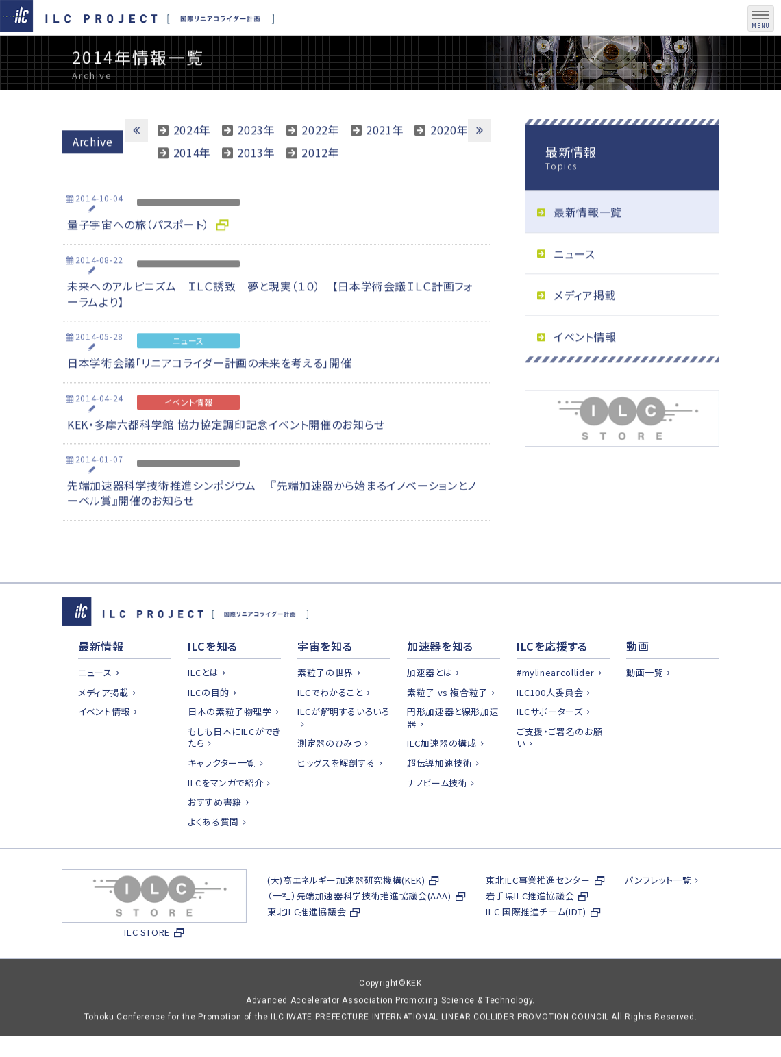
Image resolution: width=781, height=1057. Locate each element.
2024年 (192, 161)
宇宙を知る (324, 679)
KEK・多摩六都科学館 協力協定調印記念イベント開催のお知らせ (226, 455)
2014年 (192, 183)
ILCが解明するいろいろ (343, 744)
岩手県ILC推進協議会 (530, 928)
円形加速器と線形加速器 (453, 750)
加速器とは (429, 705)
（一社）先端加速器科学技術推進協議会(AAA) (359, 928)
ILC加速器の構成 (442, 775)
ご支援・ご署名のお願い (559, 770)
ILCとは (203, 705)
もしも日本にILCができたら (234, 770)
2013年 (256, 183)
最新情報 (101, 679)
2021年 (385, 161)
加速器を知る (440, 679)
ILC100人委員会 (550, 725)
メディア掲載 (585, 327)
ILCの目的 (209, 725)
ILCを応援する (552, 679)
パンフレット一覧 (658, 912)
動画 (637, 679)
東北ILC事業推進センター (538, 912)
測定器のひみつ (329, 775)
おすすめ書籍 (215, 834)
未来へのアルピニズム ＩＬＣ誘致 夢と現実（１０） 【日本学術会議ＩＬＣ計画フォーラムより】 (270, 325)
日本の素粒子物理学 (230, 744)
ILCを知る (213, 679)
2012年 (320, 183)
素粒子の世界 (325, 705)
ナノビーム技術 (437, 815)
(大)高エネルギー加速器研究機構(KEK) (346, 912)
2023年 (256, 161)
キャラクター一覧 (222, 795)
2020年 (449, 161)
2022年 (320, 161)
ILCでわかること (330, 725)
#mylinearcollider (556, 705)
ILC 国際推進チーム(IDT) (536, 944)
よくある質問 (213, 854)
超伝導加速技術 (439, 795)
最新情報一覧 (588, 243)
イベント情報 (585, 368)
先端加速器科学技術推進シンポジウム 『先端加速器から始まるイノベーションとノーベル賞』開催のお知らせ (272, 524)
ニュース (574, 285)
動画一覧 (645, 705)
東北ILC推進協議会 (306, 944)
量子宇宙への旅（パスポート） (138, 255)
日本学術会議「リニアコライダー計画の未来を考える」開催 (209, 394)
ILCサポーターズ (550, 744)
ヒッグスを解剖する (336, 795)
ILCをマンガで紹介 (225, 815)
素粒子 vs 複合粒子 (447, 725)
